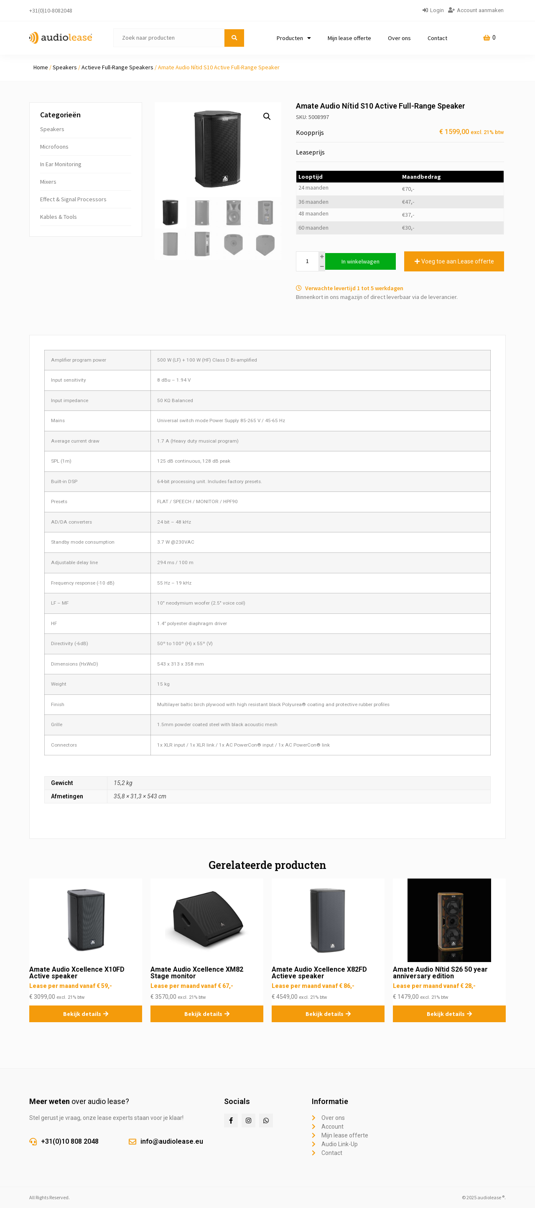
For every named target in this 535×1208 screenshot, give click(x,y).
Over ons (399, 38)
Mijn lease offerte (349, 38)
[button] (267, 116)
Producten (294, 38)
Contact (437, 38)
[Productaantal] (307, 261)
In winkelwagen (360, 261)
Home (40, 67)
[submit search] (234, 38)
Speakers (65, 67)
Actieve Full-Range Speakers (117, 67)
